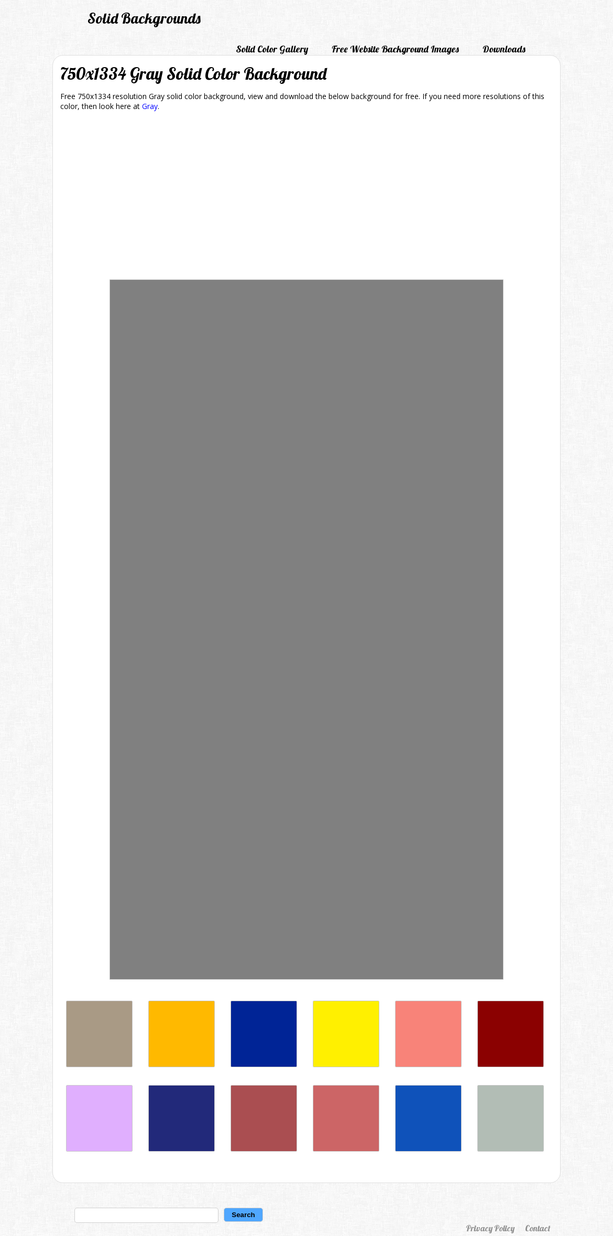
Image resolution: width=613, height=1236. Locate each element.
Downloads (504, 49)
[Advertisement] (306, 197)
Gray (150, 106)
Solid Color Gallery (272, 49)
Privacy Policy (490, 1228)
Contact (537, 1228)
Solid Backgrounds (144, 18)
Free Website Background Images (395, 49)
